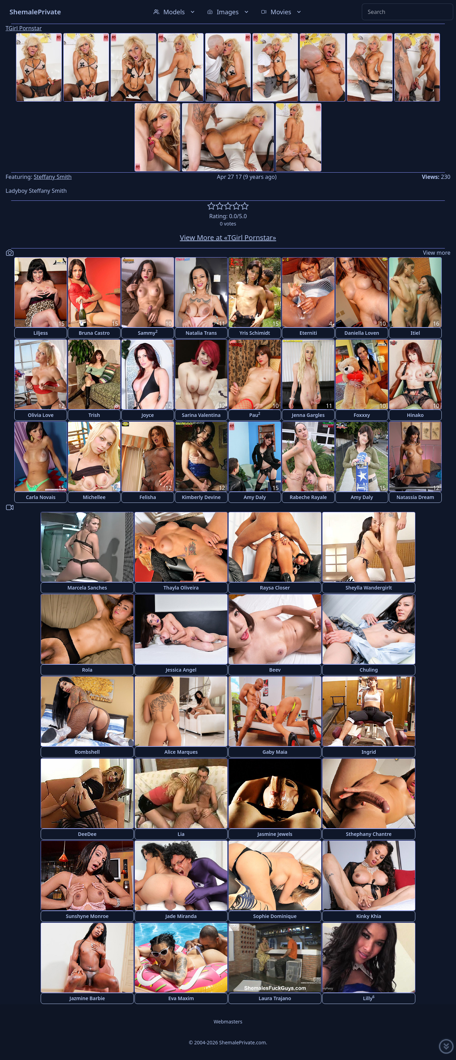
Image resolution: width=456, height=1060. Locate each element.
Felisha (147, 497)
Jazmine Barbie (87, 998)
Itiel (415, 333)
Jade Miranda (181, 916)
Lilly (368, 998)
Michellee (94, 497)
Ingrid (368, 752)
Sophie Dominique (275, 916)
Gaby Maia (274, 752)
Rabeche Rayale (308, 497)
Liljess (40, 333)
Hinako (415, 415)
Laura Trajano (275, 998)
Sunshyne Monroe (87, 916)
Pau (254, 414)
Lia (181, 834)
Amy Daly (255, 497)
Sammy (147, 332)
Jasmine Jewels (275, 834)
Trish (94, 415)
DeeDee (87, 834)
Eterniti (308, 333)
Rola (87, 669)
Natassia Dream (415, 497)
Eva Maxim (181, 998)
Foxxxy (361, 415)
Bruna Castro (94, 333)
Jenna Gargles (308, 415)
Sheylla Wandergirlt (368, 587)
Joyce (147, 415)
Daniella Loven (361, 333)
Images (228, 12)
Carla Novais (40, 497)
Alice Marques (181, 752)
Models (175, 12)
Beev (275, 669)
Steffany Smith (53, 177)
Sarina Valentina (201, 415)
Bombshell (87, 752)
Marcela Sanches (87, 587)
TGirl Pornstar (24, 28)
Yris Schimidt (254, 333)
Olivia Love (41, 415)
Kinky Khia (368, 916)
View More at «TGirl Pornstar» (228, 237)
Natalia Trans (201, 333)
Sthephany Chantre (368, 834)
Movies (281, 12)
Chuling (369, 669)
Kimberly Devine (201, 497)
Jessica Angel (181, 669)
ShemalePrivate (35, 11)
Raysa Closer (275, 587)
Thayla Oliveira (180, 587)
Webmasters (228, 1021)
